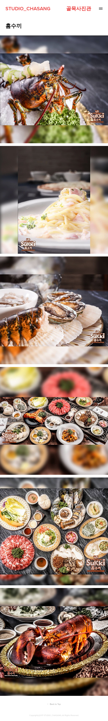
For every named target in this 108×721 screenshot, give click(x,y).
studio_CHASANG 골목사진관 (48, 8)
